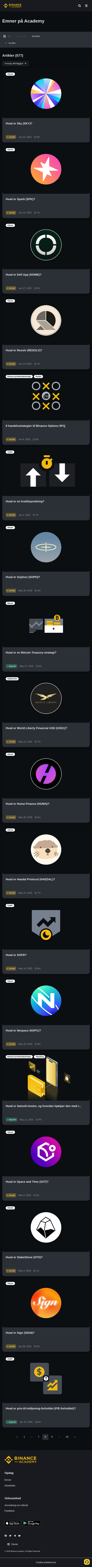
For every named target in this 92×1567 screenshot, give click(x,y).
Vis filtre (10, 43)
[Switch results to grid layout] (4, 36)
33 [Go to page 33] (67, 1437)
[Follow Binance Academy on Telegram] (15, 1536)
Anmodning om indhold (16, 1505)
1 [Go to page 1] (24, 1437)
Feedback (10, 1511)
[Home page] (12, 5)
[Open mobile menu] (86, 5)
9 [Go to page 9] (52, 1437)
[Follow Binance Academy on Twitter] (10, 1536)
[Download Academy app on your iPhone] (13, 1523)
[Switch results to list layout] (9, 36)
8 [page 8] (45, 1437)
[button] (86, 5)
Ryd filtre (36, 36)
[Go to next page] (74, 1437)
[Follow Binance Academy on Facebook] (6, 1536)
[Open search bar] (78, 5)
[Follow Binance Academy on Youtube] (19, 1536)
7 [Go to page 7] (38, 1437)
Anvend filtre (21, 36)
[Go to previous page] (17, 1437)
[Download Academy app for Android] (31, 1523)
